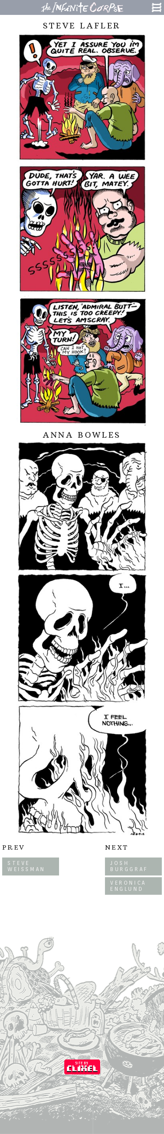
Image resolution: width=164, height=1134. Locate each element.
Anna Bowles (82, 435)
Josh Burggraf (129, 866)
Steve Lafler (82, 26)
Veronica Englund (128, 885)
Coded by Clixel (82, 1067)
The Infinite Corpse (82, 7)
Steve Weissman (26, 866)
